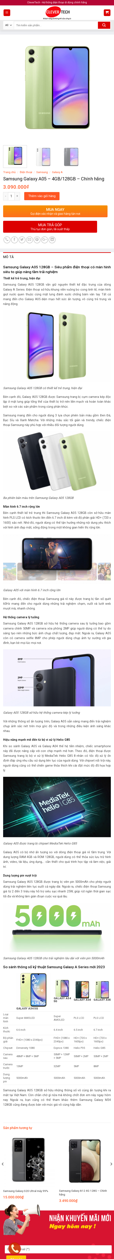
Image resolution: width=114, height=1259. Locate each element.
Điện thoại (26, 172)
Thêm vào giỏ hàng (42, 196)
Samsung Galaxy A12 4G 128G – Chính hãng (83, 1192)
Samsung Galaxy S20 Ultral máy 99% (25, 1191)
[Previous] (3, 1172)
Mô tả (8, 257)
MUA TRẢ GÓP (50, 227)
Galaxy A (57, 172)
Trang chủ (9, 172)
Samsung (42, 172)
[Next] (111, 1172)
